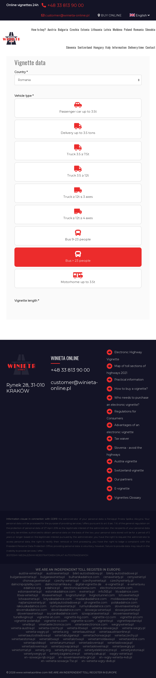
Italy (107, 47)
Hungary (98, 47)
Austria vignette (125, 461)
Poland (128, 29)
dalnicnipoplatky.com (26, 584)
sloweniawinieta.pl (30, 613)
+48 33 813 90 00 (62, 5)
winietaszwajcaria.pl (65, 646)
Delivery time (136, 47)
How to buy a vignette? (131, 389)
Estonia (85, 29)
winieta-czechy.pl (51, 628)
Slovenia (71, 47)
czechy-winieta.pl (66, 580)
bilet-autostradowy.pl (87, 573)
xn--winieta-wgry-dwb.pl (98, 661)
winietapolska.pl (35, 643)
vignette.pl (105, 621)
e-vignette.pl (114, 584)
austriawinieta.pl (57, 573)
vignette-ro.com (55, 621)
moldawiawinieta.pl (124, 599)
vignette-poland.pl (27, 621)
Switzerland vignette (129, 470)
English (140, 15)
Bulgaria (63, 29)
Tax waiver (121, 438)
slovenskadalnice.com (31, 610)
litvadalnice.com (127, 591)
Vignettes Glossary (127, 497)
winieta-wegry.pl (133, 628)
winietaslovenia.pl (91, 643)
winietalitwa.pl (49, 639)
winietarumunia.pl (62, 643)
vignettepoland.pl (129, 621)
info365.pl (105, 591)
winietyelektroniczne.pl (100, 650)
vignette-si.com (82, 621)
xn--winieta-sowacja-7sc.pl (59, 661)
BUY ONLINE (111, 15)
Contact (150, 47)
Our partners (123, 479)
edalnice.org (32, 588)
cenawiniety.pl (113, 577)
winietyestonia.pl (132, 650)
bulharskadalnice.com (84, 577)
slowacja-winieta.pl (98, 610)
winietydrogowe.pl (67, 650)
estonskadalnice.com (60, 591)
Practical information (129, 379)
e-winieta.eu (136, 584)
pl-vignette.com (95, 602)
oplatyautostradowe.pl (64, 602)
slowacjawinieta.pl (127, 610)
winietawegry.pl (123, 646)
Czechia (74, 29)
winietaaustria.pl (84, 632)
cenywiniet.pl (136, 577)
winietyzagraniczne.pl (65, 653)
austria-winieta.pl (30, 573)
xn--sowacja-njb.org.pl (39, 657)
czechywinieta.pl (94, 580)
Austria (52, 29)
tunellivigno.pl (23, 617)
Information (119, 47)
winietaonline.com (132, 639)
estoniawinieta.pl (29, 591)
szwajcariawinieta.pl (95, 613)
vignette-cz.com (104, 617)
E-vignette (122, 488)
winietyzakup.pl (94, 653)
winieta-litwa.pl (77, 628)
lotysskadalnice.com (57, 599)
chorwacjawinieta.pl (36, 580)
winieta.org (60, 632)
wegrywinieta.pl (123, 624)
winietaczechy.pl (126, 635)
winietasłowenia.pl (95, 646)
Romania (138, 29)
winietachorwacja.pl (96, 635)
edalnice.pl (52, 588)
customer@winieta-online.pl (65, 15)
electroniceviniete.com (116, 588)
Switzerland (85, 47)
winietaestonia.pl (23, 639)
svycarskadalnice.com (62, 613)
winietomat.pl (21, 650)
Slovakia (150, 29)
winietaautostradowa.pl (34, 635)
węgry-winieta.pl (120, 653)
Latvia (107, 29)
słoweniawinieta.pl (126, 613)
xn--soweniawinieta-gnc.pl (76, 657)
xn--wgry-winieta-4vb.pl (115, 657)
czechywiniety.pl (121, 580)
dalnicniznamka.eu (58, 584)
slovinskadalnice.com (66, 610)
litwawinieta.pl (52, 595)
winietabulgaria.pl (67, 635)
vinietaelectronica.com (55, 624)
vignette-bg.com (76, 617)
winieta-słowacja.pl (105, 628)
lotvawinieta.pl (129, 595)
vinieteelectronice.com (91, 624)
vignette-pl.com (131, 617)
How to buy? (38, 29)
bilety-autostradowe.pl (122, 573)
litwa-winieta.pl (27, 595)
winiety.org (43, 650)
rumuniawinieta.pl (62, 606)
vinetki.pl (28, 624)
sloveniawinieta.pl (127, 606)
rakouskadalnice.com (31, 606)
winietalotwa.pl (73, 639)
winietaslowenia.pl (34, 646)
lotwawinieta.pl (28, 599)
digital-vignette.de (88, 584)
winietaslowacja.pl (119, 643)
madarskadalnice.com (91, 599)
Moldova (117, 29)
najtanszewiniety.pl (32, 602)
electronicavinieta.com (80, 588)
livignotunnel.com (102, 595)
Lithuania (96, 29)
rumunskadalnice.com (95, 606)
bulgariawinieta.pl (52, 577)
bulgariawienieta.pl (23, 577)
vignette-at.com (48, 617)
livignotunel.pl (75, 595)
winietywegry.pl (35, 653)
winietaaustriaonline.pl (114, 632)
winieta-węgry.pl (37, 632)
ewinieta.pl (86, 591)
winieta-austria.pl (23, 628)
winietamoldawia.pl (101, 639)
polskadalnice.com (124, 602)
